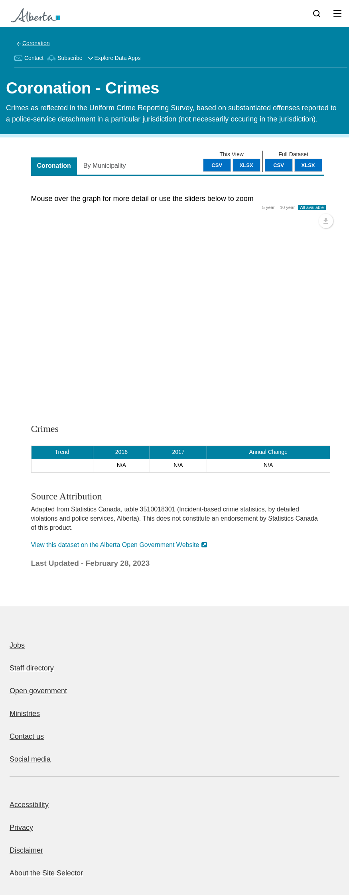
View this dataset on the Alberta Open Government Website (115, 544)
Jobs (17, 645)
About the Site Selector (46, 873)
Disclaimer (26, 850)
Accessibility (29, 805)
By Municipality (104, 165)
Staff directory (32, 668)
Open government (38, 691)
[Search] (317, 13)
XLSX (308, 165)
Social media (30, 759)
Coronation (36, 43)
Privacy (21, 827)
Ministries (25, 714)
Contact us (27, 736)
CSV (278, 165)
